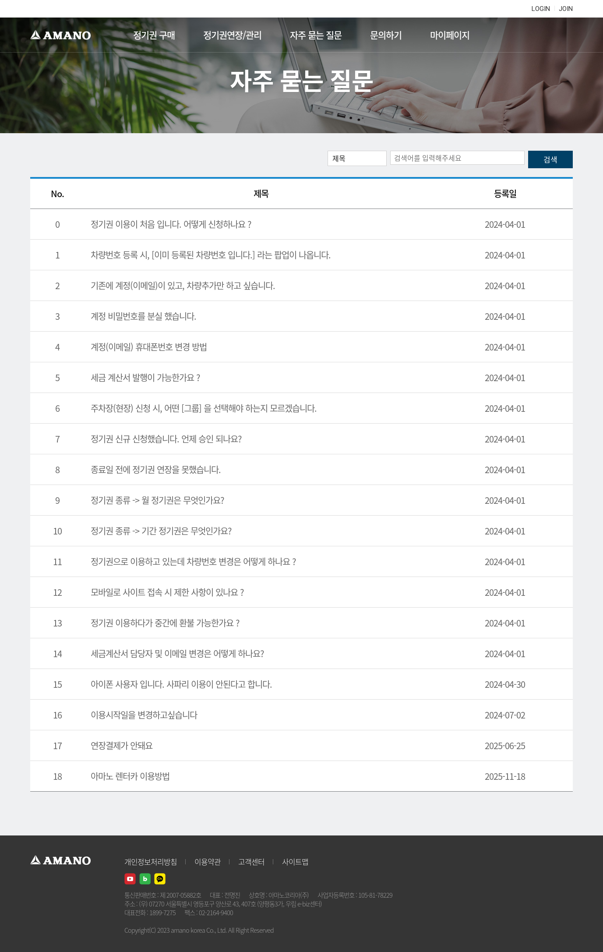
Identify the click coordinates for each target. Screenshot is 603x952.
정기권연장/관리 (232, 35)
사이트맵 (295, 861)
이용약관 (207, 861)
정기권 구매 (154, 35)
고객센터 (251, 861)
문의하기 (386, 35)
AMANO (64, 35)
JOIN (566, 9)
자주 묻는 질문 (316, 35)
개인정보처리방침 (150, 861)
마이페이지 (449, 35)
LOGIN (541, 9)
